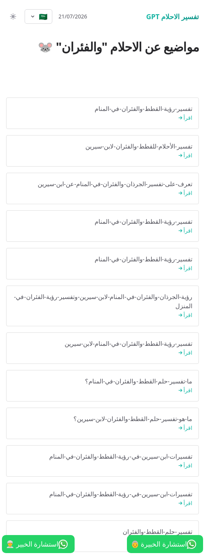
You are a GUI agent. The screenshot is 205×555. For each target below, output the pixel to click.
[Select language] (38, 16)
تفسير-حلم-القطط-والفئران (102, 536)
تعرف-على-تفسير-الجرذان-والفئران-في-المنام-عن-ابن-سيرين (102, 189)
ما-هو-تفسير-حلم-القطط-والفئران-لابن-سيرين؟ (102, 424)
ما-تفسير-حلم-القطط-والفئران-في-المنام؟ (102, 386)
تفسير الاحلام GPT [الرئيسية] (172, 16)
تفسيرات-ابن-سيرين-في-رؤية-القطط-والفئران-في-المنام (102, 461)
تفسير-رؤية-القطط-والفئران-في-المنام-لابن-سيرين (102, 348)
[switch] (12, 16)
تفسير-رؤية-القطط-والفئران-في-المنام (102, 113)
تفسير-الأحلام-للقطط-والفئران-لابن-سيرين (102, 151)
